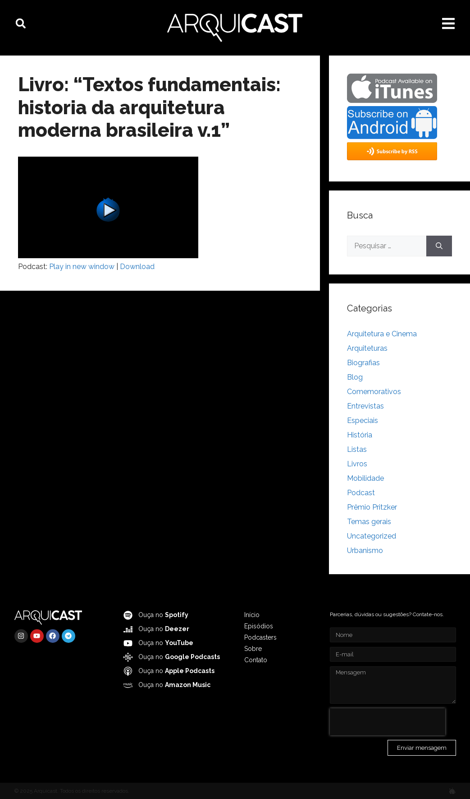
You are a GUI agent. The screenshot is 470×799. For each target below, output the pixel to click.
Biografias (363, 362)
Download (137, 266)
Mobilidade (365, 478)
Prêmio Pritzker (372, 507)
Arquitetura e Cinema (382, 334)
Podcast (361, 492)
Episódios (258, 626)
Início (252, 614)
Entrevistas (365, 406)
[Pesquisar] (439, 246)
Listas (357, 449)
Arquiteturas (367, 348)
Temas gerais (369, 521)
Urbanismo (365, 550)
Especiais (362, 420)
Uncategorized (371, 536)
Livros (357, 464)
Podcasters (260, 637)
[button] (20, 23)
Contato (255, 660)
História (359, 435)
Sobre (253, 648)
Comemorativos (374, 391)
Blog (355, 377)
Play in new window (81, 266)
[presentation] (387, 721)
